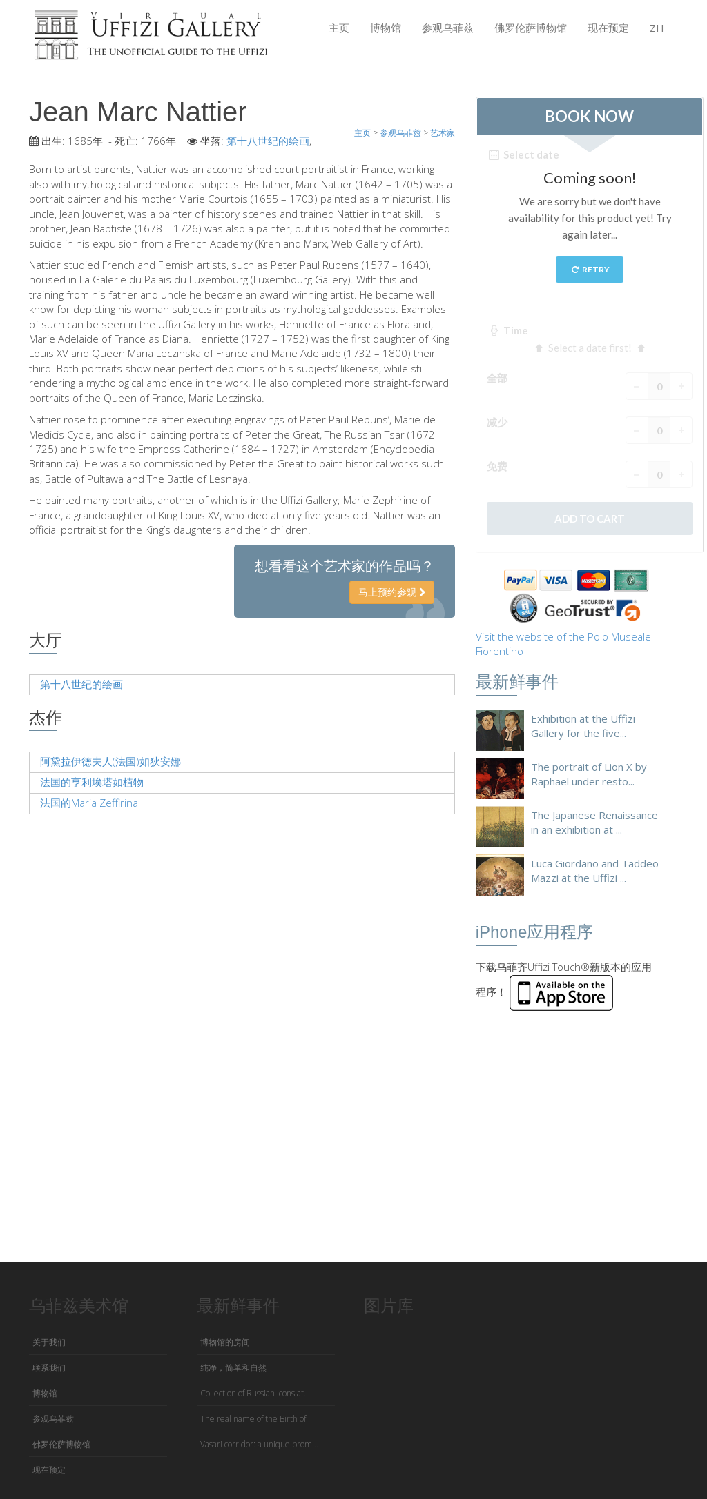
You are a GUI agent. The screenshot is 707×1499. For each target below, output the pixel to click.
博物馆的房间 (225, 1342)
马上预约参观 (391, 591)
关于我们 (49, 1342)
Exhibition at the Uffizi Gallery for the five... (583, 726)
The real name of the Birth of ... (257, 1419)
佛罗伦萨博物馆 (530, 27)
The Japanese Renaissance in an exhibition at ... (594, 822)
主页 (339, 27)
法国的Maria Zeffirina (89, 802)
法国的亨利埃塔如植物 (92, 782)
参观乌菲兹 (448, 27)
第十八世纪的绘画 (267, 141)
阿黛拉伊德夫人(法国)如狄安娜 (110, 761)
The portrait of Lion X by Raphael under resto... (589, 774)
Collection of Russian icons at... (255, 1393)
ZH (657, 27)
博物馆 (385, 27)
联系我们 (49, 1368)
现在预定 (608, 27)
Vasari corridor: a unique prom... (259, 1444)
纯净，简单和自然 (233, 1368)
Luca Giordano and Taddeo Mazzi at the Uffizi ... (595, 870)
